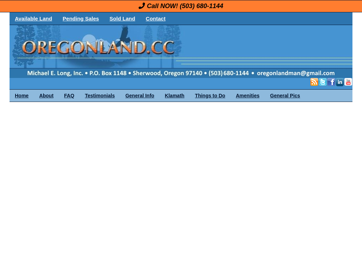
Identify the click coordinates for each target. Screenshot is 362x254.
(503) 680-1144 (201, 6)
